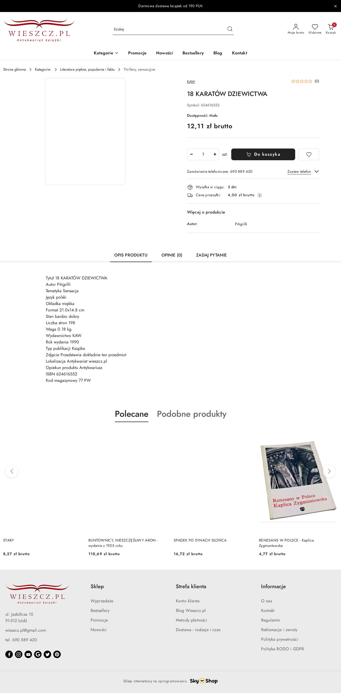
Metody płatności (191, 620)
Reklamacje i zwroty (279, 630)
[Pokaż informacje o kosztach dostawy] (260, 195)
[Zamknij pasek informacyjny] (335, 6)
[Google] (38, 654)
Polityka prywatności (279, 639)
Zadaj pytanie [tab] (211, 255)
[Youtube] (28, 654)
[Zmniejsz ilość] (191, 154)
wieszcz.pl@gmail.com (25, 630)
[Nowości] (164, 53)
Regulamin (270, 620)
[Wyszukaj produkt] (173, 29)
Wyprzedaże (102, 601)
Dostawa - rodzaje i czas (198, 630)
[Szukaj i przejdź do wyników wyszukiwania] (230, 29)
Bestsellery (100, 611)
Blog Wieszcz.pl (191, 611)
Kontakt (267, 611)
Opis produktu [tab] (131, 255)
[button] (106, 53)
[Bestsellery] (193, 53)
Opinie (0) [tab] (171, 255)
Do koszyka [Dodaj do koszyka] (263, 154)
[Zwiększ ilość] (215, 154)
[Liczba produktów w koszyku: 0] (331, 29)
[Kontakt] (239, 53)
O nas (266, 601)
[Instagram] (18, 654)
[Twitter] (47, 654)
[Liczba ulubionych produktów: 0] (315, 29)
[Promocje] (137, 53)
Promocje (99, 620)
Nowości (99, 630)
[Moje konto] (296, 29)
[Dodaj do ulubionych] (308, 154)
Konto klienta (188, 601)
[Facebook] (9, 654)
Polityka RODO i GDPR (282, 649)
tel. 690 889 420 (21, 640)
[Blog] (218, 53)
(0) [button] (317, 81)
